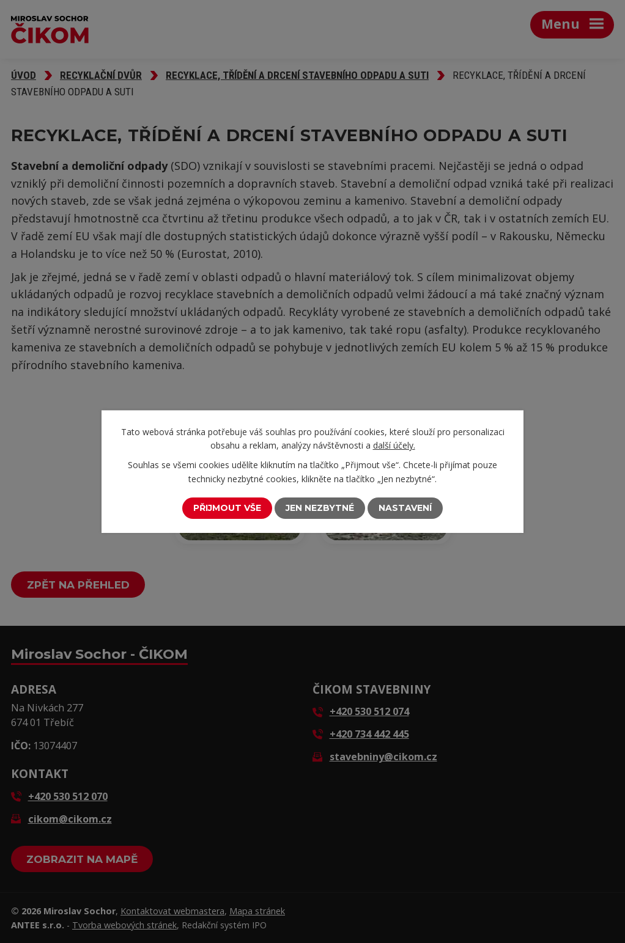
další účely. (394, 445)
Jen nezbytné (320, 507)
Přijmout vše (227, 507)
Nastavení (405, 507)
